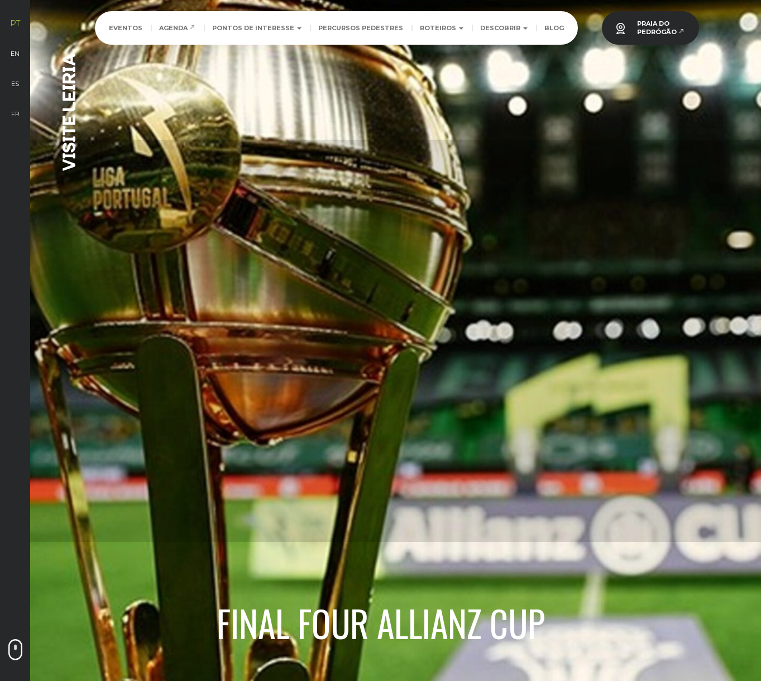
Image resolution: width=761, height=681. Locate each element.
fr (15, 114)
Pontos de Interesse (256, 28)
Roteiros (441, 28)
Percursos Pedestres (360, 28)
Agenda (177, 28)
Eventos (125, 28)
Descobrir (504, 28)
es (15, 84)
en (15, 54)
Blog (554, 28)
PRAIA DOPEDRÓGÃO (661, 28)
